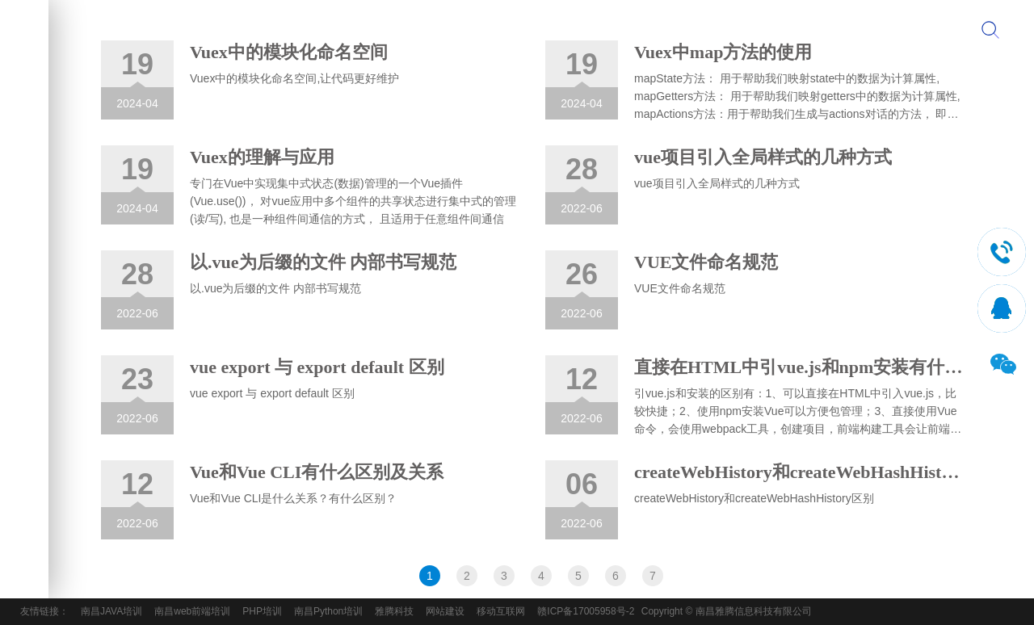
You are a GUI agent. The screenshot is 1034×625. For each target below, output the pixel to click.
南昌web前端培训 (192, 611)
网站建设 (445, 611)
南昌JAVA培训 (111, 611)
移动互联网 (501, 611)
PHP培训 (262, 611)
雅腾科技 (394, 611)
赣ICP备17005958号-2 (585, 611)
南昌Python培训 (328, 611)
